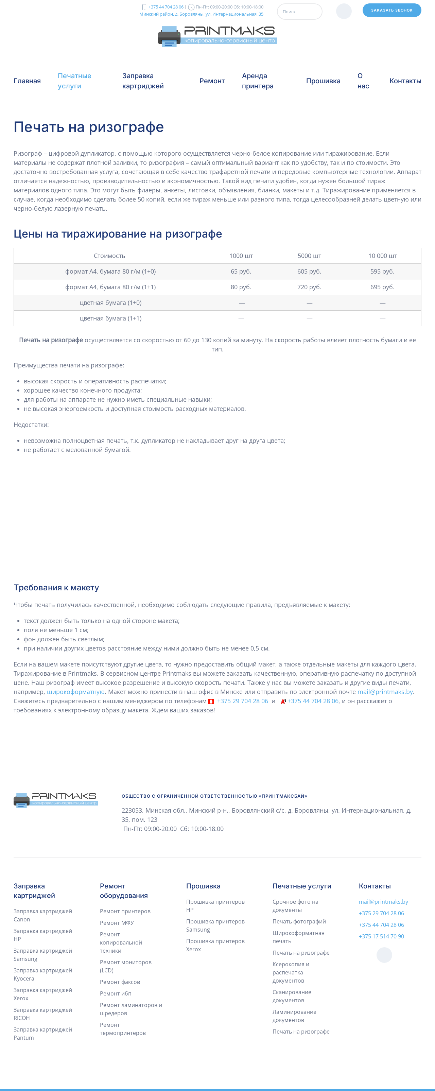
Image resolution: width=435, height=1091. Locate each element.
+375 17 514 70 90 (381, 936)
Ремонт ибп (116, 993)
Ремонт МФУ (117, 923)
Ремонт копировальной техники (121, 942)
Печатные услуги (302, 886)
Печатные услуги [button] (74, 81)
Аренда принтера (258, 81)
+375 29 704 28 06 (242, 701)
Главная (27, 81)
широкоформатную (76, 692)
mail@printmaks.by (385, 692)
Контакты (405, 81)
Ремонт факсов (120, 982)
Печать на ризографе (301, 952)
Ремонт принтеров (125, 911)
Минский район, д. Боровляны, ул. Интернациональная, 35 (201, 14)
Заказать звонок (392, 10)
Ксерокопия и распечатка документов (291, 972)
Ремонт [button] (212, 81)
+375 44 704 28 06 (166, 7)
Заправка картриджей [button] (143, 81)
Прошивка (203, 886)
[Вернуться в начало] (217, 36)
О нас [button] (363, 81)
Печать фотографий (299, 921)
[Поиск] (300, 11)
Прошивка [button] (323, 81)
